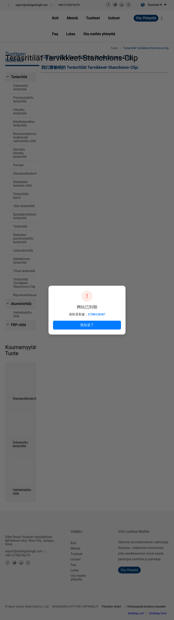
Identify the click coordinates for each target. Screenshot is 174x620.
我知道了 (87, 325)
